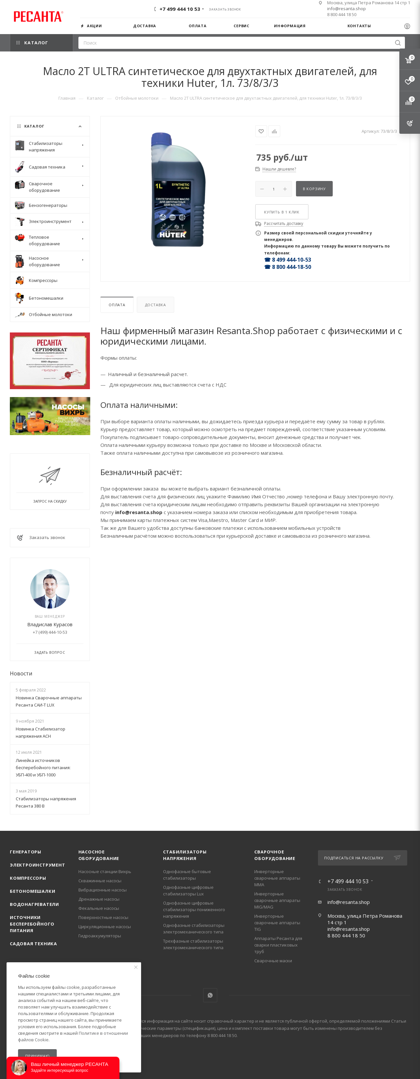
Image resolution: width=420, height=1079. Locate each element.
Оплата (117, 304)
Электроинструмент (37, 865)
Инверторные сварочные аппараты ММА (277, 878)
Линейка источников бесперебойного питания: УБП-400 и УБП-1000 (43, 767)
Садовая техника (33, 944)
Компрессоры (28, 878)
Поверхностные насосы (103, 917)
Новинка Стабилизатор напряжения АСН (40, 732)
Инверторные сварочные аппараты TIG (277, 922)
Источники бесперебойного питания (32, 923)
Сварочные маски (273, 961)
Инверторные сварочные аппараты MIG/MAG (277, 900)
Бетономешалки (32, 891)
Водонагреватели (34, 904)
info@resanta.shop (346, 8)
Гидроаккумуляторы (99, 936)
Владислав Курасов (50, 624)
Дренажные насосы (98, 899)
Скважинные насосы (99, 881)
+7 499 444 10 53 (179, 9)
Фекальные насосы (98, 908)
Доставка (155, 304)
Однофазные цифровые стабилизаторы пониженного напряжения (194, 909)
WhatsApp (210, 995)
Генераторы (25, 852)
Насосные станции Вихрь (104, 871)
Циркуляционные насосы (104, 926)
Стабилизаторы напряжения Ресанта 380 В (46, 802)
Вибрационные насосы (102, 890)
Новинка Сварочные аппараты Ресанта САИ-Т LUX (49, 701)
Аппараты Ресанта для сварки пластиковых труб (278, 944)
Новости (21, 673)
